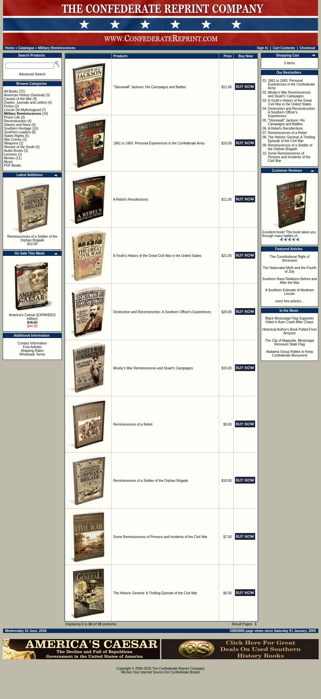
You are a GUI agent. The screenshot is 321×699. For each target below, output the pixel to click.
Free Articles (32, 347)
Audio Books (13, 151)
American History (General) (24, 95)
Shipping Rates (32, 351)
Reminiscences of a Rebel (132, 424)
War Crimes (13, 139)
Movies (9, 158)
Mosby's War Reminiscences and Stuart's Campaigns (153, 368)
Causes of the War (18, 99)
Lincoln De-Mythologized (22, 110)
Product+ (120, 56)
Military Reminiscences (56, 48)
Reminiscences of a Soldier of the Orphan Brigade (32, 238)
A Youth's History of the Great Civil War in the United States (157, 256)
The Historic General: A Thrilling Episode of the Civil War (155, 593)
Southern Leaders (17, 132)
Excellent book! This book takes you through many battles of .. (289, 234)
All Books (11, 91)
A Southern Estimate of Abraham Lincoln (289, 292)
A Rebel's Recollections (130, 199)
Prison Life (12, 117)
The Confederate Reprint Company (178, 668)
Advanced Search (32, 74)
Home (9, 48)
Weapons (11, 143)
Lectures (10, 154)
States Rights (14, 136)
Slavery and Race (17, 125)
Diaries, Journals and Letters (25, 102)
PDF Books (12, 165)
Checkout (307, 48)
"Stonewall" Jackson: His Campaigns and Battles (149, 87)
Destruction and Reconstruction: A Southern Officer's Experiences (162, 312)
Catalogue (26, 48)
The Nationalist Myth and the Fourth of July (289, 269)
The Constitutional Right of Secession (290, 258)
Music (8, 162)
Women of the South (19, 147)
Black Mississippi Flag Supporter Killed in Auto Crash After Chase (289, 320)
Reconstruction (15, 121)
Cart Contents (284, 48)
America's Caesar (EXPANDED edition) (32, 317)
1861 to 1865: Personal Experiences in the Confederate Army (159, 143)
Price (228, 56)
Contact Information (32, 343)
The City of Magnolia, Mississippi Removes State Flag (289, 342)
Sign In (262, 48)
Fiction (9, 106)
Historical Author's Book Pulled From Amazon (290, 331)
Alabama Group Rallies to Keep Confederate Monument (289, 353)
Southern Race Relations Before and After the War (289, 281)
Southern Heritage (17, 128)
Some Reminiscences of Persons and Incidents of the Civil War (160, 537)
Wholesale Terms (32, 354)
